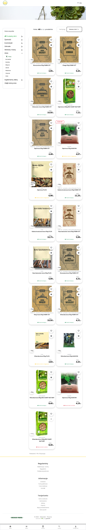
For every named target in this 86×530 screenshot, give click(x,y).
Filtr (79, 3)
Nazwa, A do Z (74, 29)
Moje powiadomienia (43, 507)
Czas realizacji (43, 486)
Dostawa (43, 482)
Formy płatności (43, 484)
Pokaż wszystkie (9, 31)
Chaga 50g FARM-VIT (69, 65)
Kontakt (43, 488)
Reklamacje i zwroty (43, 467)
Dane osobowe (43, 499)
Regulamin (43, 469)
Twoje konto (43, 495)
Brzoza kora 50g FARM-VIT (42, 65)
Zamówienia (43, 501)
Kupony (43, 505)
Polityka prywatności (43, 471)
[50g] (31, 60)
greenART (48, 518)
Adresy (43, 503)
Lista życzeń (43, 510)
